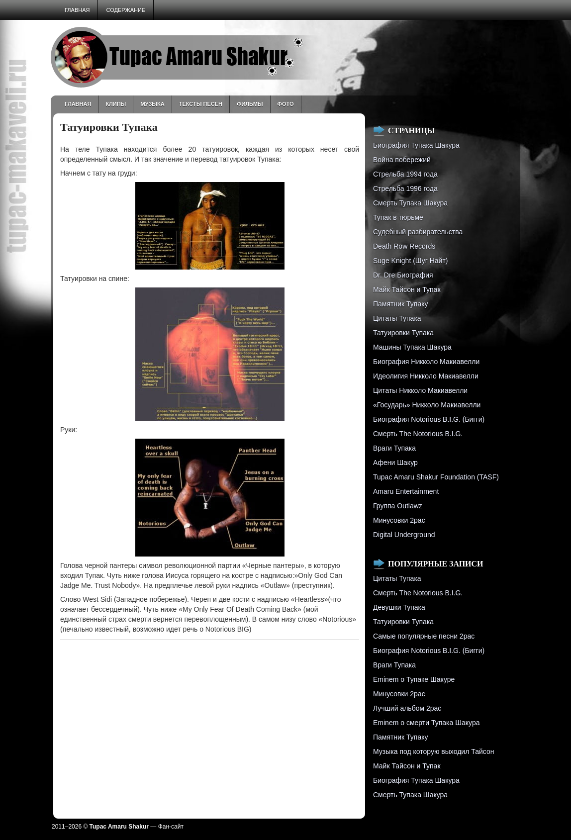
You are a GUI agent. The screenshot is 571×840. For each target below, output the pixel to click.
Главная (77, 10)
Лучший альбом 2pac (407, 708)
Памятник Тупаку (400, 304)
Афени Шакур (395, 463)
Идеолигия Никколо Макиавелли (425, 376)
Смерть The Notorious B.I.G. (418, 434)
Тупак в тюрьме (398, 217)
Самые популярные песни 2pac (424, 636)
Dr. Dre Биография (403, 275)
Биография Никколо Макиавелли (426, 362)
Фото (286, 104)
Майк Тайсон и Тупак (407, 289)
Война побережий (402, 160)
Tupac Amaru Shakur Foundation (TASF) (436, 477)
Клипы (115, 104)
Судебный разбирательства (418, 232)
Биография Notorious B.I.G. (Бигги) (428, 419)
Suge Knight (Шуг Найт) (410, 261)
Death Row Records (404, 246)
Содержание (125, 10)
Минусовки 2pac (399, 520)
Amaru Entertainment (406, 491)
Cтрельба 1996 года (405, 188)
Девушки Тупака (399, 607)
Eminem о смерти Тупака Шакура (426, 723)
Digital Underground (404, 535)
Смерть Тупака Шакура (410, 203)
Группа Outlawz (397, 506)
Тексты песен (200, 104)
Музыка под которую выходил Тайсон (433, 751)
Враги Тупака (394, 448)
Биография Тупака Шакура (416, 145)
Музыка (152, 104)
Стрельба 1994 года (405, 174)
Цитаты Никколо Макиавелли (420, 390)
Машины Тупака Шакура (412, 347)
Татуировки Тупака (403, 333)
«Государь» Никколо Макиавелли (426, 405)
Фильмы (250, 104)
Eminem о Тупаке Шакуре (414, 679)
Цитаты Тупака (397, 318)
